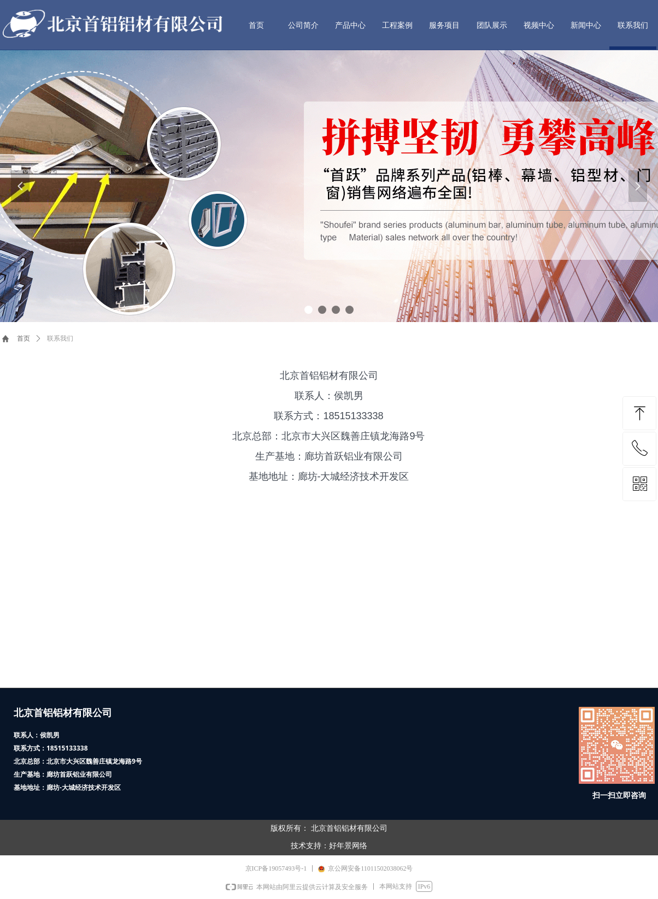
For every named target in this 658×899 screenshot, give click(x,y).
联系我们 (60, 338)
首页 (23, 338)
